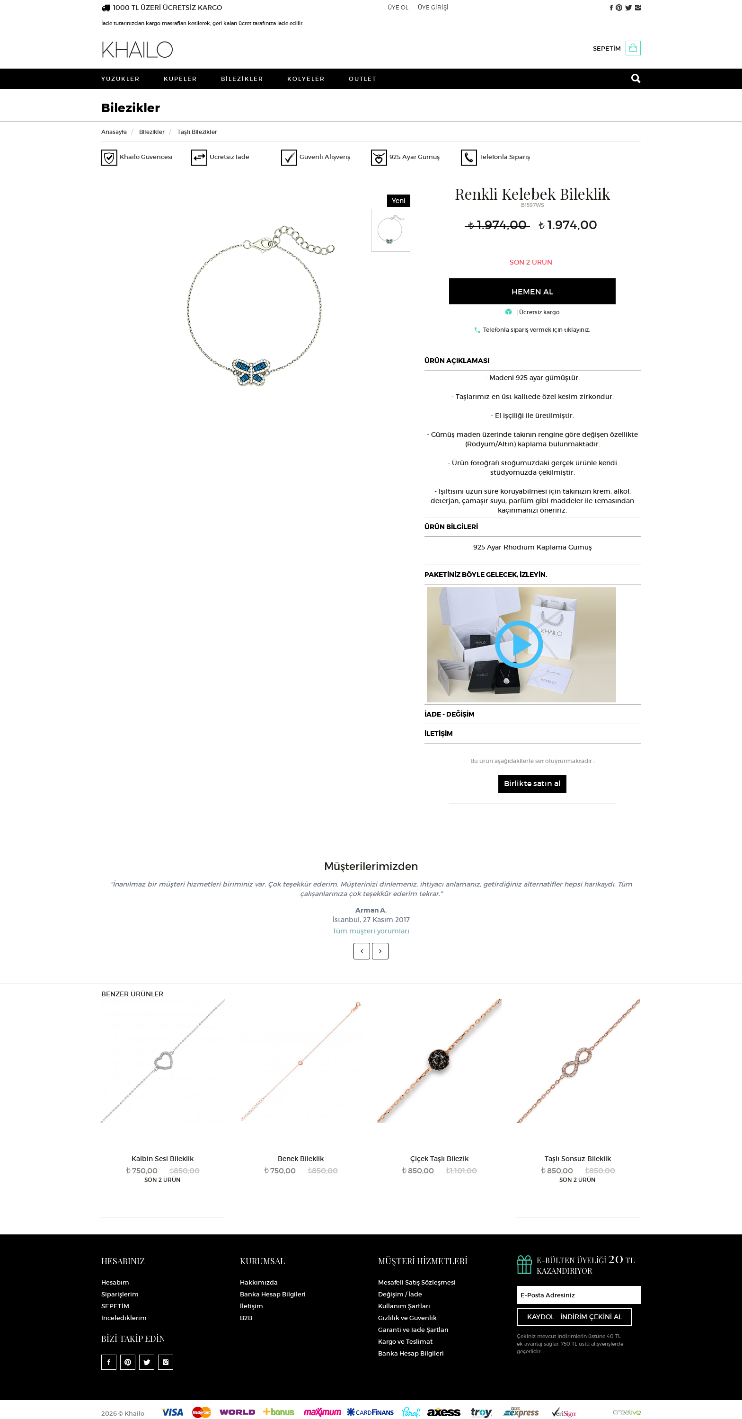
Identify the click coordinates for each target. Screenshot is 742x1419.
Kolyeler (306, 78)
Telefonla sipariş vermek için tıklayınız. (536, 329)
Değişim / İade (400, 1294)
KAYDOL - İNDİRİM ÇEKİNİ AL (574, 1317)
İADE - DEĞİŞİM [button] (449, 714)
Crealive (627, 1412)
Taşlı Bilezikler (197, 131)
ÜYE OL (398, 7)
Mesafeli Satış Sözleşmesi (417, 1282)
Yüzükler (120, 78)
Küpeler (180, 78)
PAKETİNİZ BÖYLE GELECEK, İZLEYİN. (485, 574)
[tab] (532, 361)
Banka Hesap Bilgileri (273, 1294)
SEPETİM (607, 48)
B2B (246, 1318)
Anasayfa (114, 131)
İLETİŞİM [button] (438, 733)
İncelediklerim (124, 1318)
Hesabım (115, 1282)
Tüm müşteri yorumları (371, 931)
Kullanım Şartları (404, 1306)
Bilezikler (242, 78)
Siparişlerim (120, 1294)
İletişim (251, 1306)
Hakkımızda (259, 1282)
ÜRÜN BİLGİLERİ (451, 527)
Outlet (363, 78)
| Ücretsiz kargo (532, 312)
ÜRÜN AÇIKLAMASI (456, 360)
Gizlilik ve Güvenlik (407, 1318)
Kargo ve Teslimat (405, 1342)
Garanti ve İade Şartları (413, 1330)
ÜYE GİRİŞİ (433, 7)
